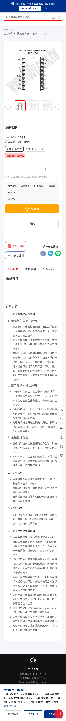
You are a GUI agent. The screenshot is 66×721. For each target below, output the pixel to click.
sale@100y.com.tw (36, 682)
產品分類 (8, 33)
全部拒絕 (33, 714)
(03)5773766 (39, 674)
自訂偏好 (13, 714)
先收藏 (32, 209)
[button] (8, 107)
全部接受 (53, 714)
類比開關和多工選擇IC (27, 33)
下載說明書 (15, 246)
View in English (30, 8)
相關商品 (48, 269)
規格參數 (30, 269)
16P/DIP (44, 33)
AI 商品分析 (15, 255)
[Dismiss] (46, 8)
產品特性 (13, 269)
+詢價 (32, 223)
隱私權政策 (10, 705)
